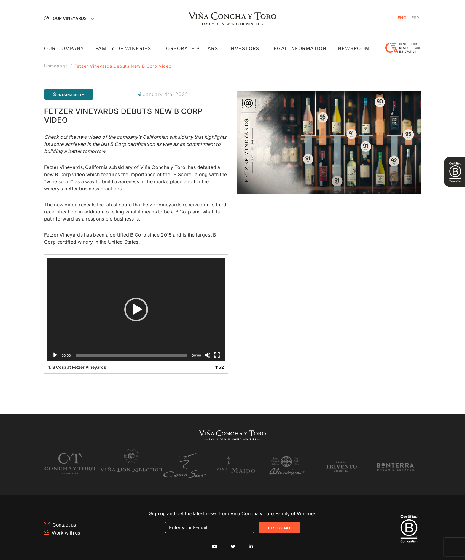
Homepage (56, 65)
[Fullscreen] (217, 355)
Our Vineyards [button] (66, 18)
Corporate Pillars (190, 49)
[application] (136, 309)
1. (77, 367)
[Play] (55, 355)
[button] (136, 309)
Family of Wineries (123, 49)
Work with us (62, 530)
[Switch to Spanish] (415, 18)
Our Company (64, 49)
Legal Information (298, 49)
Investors (244, 49)
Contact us (60, 522)
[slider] (131, 355)
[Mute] (208, 355)
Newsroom (353, 49)
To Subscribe (279, 525)
